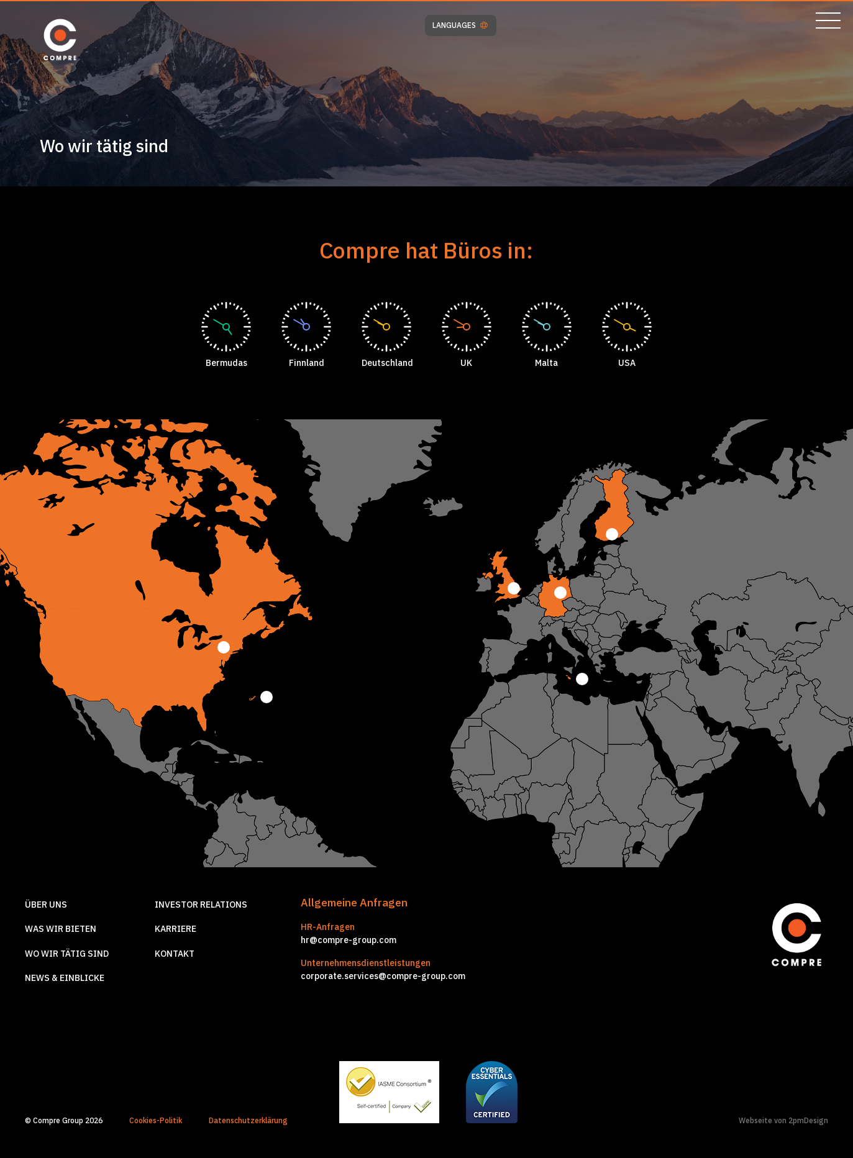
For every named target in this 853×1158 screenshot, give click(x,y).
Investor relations (201, 904)
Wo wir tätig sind (67, 953)
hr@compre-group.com (348, 940)
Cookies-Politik (155, 1120)
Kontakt (174, 953)
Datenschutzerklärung (248, 1120)
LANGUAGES (460, 25)
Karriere (175, 928)
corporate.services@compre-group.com (383, 976)
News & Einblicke (64, 977)
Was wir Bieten (60, 928)
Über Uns (46, 904)
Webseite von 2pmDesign (783, 1120)
